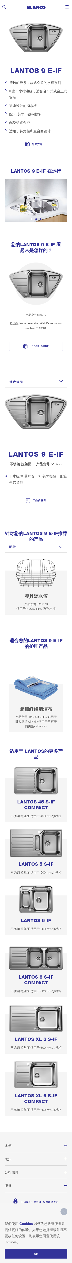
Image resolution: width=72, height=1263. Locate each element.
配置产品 (37, 144)
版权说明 (36, 1220)
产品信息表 (39, 500)
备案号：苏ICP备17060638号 (36, 1234)
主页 (36, 1213)
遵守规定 (36, 1241)
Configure (40, 346)
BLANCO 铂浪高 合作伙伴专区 (40, 1201)
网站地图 (36, 1227)
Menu (67, 6)
